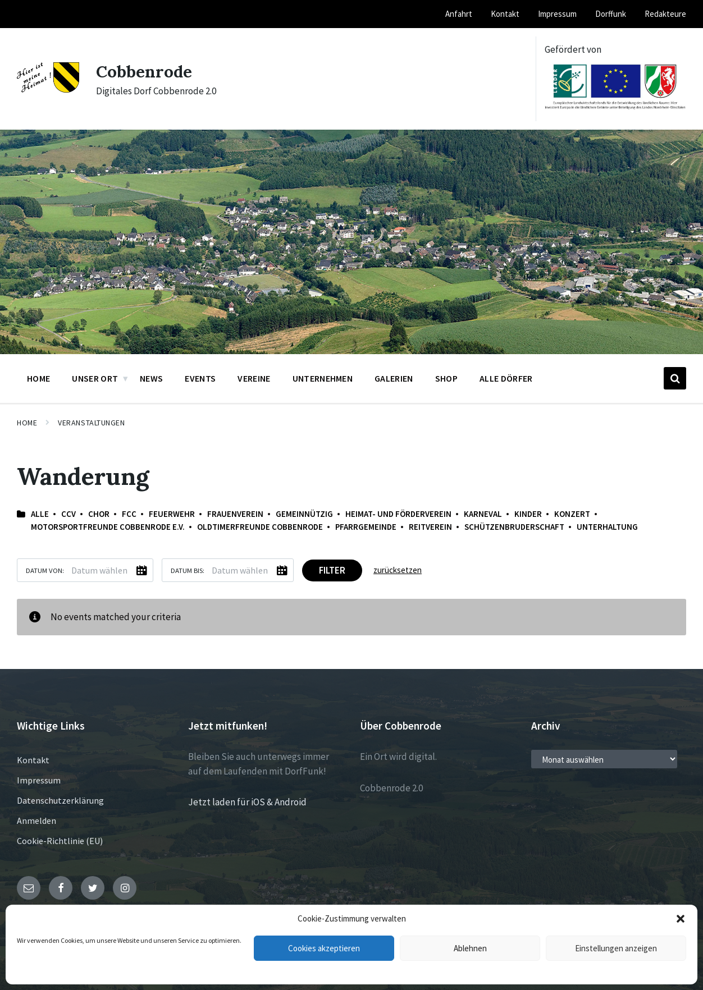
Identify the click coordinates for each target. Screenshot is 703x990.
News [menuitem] (151, 378)
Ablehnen (470, 948)
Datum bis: (187, 570)
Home (27, 423)
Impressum (39, 780)
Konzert (572, 513)
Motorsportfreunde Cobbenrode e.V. (108, 526)
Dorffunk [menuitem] (610, 13)
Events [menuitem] (200, 378)
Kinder (528, 513)
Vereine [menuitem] (254, 378)
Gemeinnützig (304, 513)
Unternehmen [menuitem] (323, 378)
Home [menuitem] (38, 378)
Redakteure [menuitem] (665, 13)
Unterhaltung (607, 526)
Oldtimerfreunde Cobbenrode (260, 526)
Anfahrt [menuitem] (458, 13)
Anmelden (36, 820)
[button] (680, 918)
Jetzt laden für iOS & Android (247, 802)
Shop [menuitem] (446, 378)
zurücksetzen (397, 570)
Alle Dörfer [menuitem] (506, 378)
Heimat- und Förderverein (398, 513)
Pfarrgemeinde (365, 526)
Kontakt (33, 760)
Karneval (483, 513)
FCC (129, 513)
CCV (68, 513)
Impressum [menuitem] (557, 13)
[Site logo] (48, 89)
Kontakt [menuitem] (505, 13)
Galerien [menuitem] (394, 378)
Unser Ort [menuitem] (95, 378)
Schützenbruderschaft (514, 526)
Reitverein (430, 526)
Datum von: (45, 570)
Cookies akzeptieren (324, 948)
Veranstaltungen (91, 423)
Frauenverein (235, 513)
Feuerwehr (172, 513)
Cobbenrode (144, 71)
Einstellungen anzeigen (616, 948)
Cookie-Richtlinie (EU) (60, 840)
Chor (98, 513)
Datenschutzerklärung (60, 800)
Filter (332, 570)
